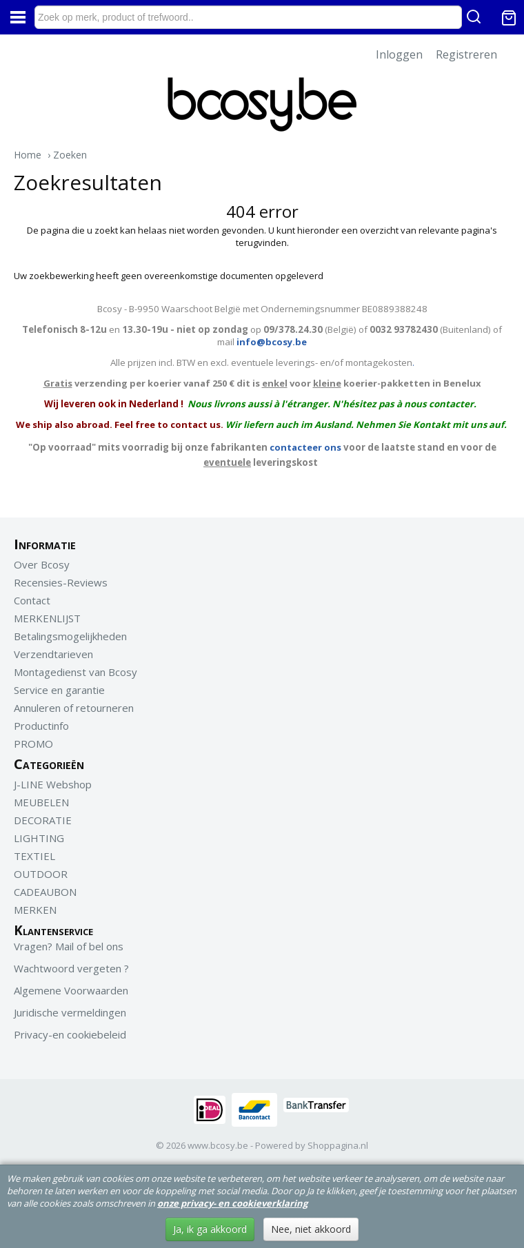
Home (27, 154)
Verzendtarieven (53, 654)
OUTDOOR (41, 874)
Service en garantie (59, 690)
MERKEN (35, 910)
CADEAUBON (45, 892)
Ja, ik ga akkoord (210, 1229)
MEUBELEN (41, 802)
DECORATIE (43, 820)
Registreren (466, 54)
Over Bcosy (42, 564)
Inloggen (399, 54)
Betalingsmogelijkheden (70, 636)
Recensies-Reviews (61, 582)
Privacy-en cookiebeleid (70, 1034)
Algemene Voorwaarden (71, 990)
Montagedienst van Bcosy (75, 672)
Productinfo (41, 726)
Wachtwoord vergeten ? (71, 968)
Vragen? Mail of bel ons (68, 946)
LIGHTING (39, 838)
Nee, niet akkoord (311, 1229)
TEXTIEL (34, 856)
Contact (32, 600)
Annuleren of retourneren (74, 708)
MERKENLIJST (47, 618)
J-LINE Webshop (53, 784)
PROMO (33, 743)
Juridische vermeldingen (70, 1012)
